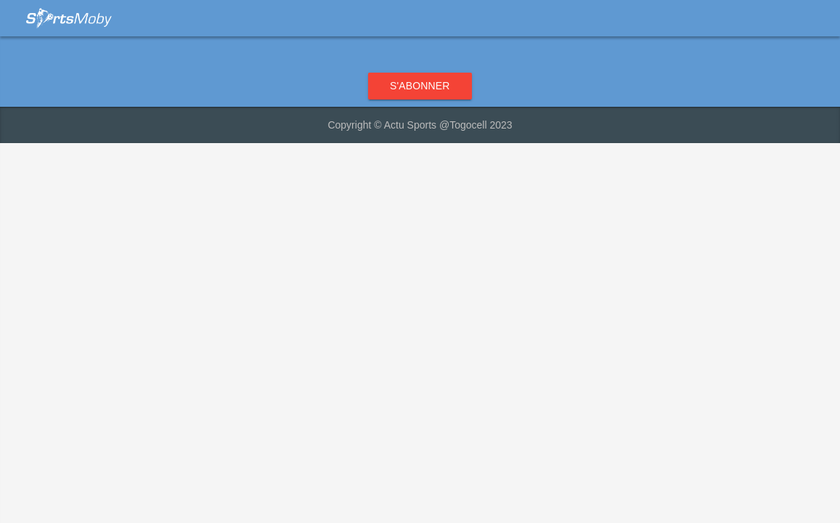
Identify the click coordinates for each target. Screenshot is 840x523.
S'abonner (420, 86)
